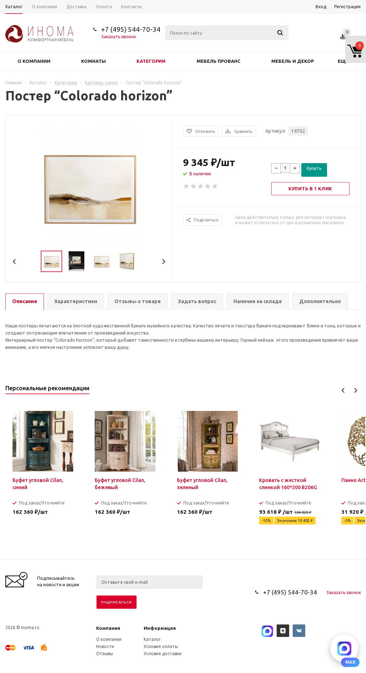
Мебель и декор (292, 61)
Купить (314, 168)
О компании (34, 61)
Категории (151, 61)
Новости (105, 646)
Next (163, 261)
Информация (160, 628)
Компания (108, 628)
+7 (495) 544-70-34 (130, 29)
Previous (14, 261)
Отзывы (104, 653)
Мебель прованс (219, 61)
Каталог (152, 639)
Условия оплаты (161, 646)
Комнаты (93, 61)
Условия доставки (163, 653)
